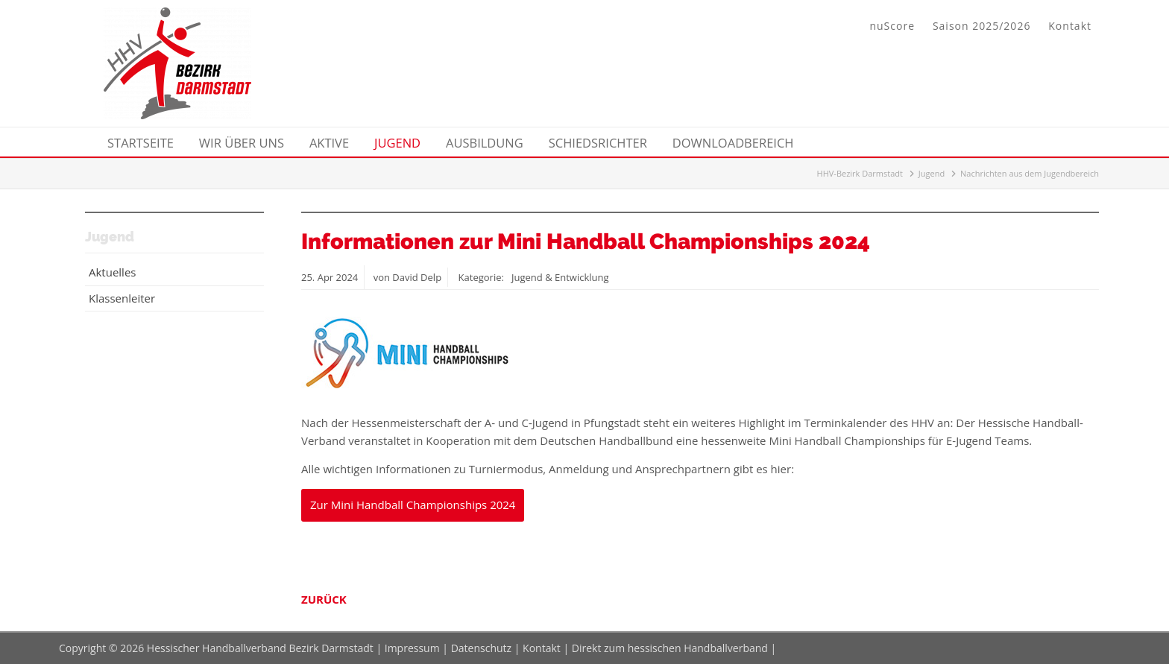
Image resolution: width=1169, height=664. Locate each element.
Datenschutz (481, 648)
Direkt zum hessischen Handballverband (670, 648)
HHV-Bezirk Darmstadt (860, 173)
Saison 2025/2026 (981, 26)
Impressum (412, 648)
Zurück (324, 599)
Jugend (931, 173)
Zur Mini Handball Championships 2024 (412, 504)
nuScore (892, 26)
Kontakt (1069, 26)
